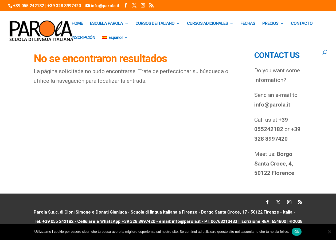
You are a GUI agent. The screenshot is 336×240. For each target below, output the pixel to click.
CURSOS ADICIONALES (207, 24)
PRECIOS (270, 24)
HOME (77, 24)
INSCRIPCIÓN (83, 38)
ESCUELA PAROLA (106, 24)
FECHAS (247, 24)
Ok (296, 232)
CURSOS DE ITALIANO (154, 24)
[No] (329, 231)
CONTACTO (301, 24)
